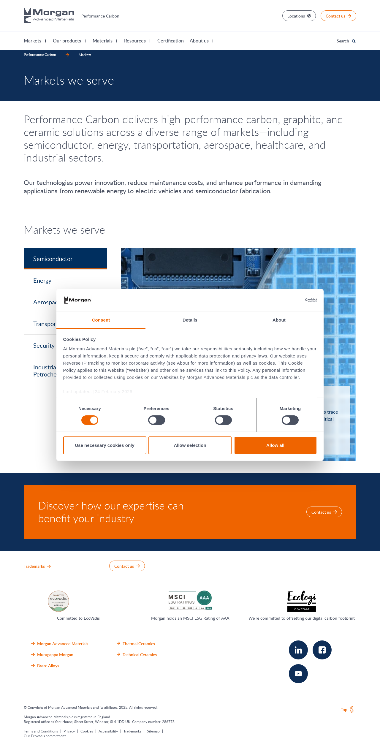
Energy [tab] (42, 280)
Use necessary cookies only (104, 445)
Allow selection (190, 445)
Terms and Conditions (41, 731)
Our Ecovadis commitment (45, 735)
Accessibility (108, 731)
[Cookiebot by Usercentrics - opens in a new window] (291, 300)
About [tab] (279, 319)
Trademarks (132, 731)
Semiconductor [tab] (52, 258)
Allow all (275, 445)
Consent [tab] (101, 319)
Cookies (86, 731)
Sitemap (153, 731)
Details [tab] (190, 319)
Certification (170, 40)
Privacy (69, 731)
